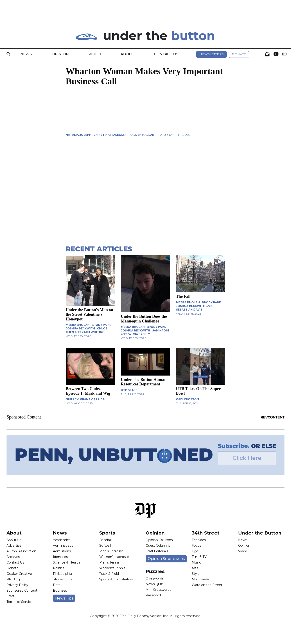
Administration (64, 546)
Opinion (60, 54)
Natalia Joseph (78, 134)
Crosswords (155, 578)
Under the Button (260, 533)
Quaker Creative (19, 574)
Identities (60, 557)
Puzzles (155, 571)
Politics (58, 568)
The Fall (183, 296)
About (127, 54)
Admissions (62, 551)
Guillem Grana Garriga (85, 399)
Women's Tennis (112, 568)
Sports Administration (116, 579)
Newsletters (211, 54)
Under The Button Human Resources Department (144, 381)
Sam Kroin (160, 330)
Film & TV (199, 557)
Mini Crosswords (158, 590)
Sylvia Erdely (139, 334)
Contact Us (166, 54)
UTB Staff (129, 390)
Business (60, 590)
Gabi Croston (187, 399)
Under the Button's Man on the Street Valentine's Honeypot (89, 314)
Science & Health (66, 562)
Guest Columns (158, 546)
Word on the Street (207, 585)
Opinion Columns (159, 540)
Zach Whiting (93, 332)
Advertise (14, 546)
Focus (196, 546)
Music (196, 562)
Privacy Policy (17, 585)
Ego (195, 551)
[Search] (8, 54)
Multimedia (201, 579)
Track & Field (109, 574)
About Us (14, 540)
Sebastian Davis (189, 309)
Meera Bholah (78, 325)
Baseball (105, 540)
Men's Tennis (109, 562)
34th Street (205, 533)
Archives (13, 557)
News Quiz (154, 584)
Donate (239, 54)
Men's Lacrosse (111, 551)
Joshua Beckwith (80, 328)
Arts (195, 568)
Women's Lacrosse (114, 557)
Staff (10, 596)
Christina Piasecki (108, 134)
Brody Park (101, 325)
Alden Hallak (142, 134)
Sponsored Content (22, 590)
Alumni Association (21, 551)
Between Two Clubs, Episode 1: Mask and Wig (88, 391)
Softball (105, 546)
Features (199, 540)
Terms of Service (20, 602)
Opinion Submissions (166, 559)
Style (196, 574)
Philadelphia (62, 574)
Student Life (62, 579)
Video (95, 54)
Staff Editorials (157, 551)
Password (153, 595)
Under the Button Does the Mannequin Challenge (144, 318)
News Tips (64, 598)
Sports (107, 533)
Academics (61, 540)
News (26, 54)
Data (57, 585)
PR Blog (13, 579)
